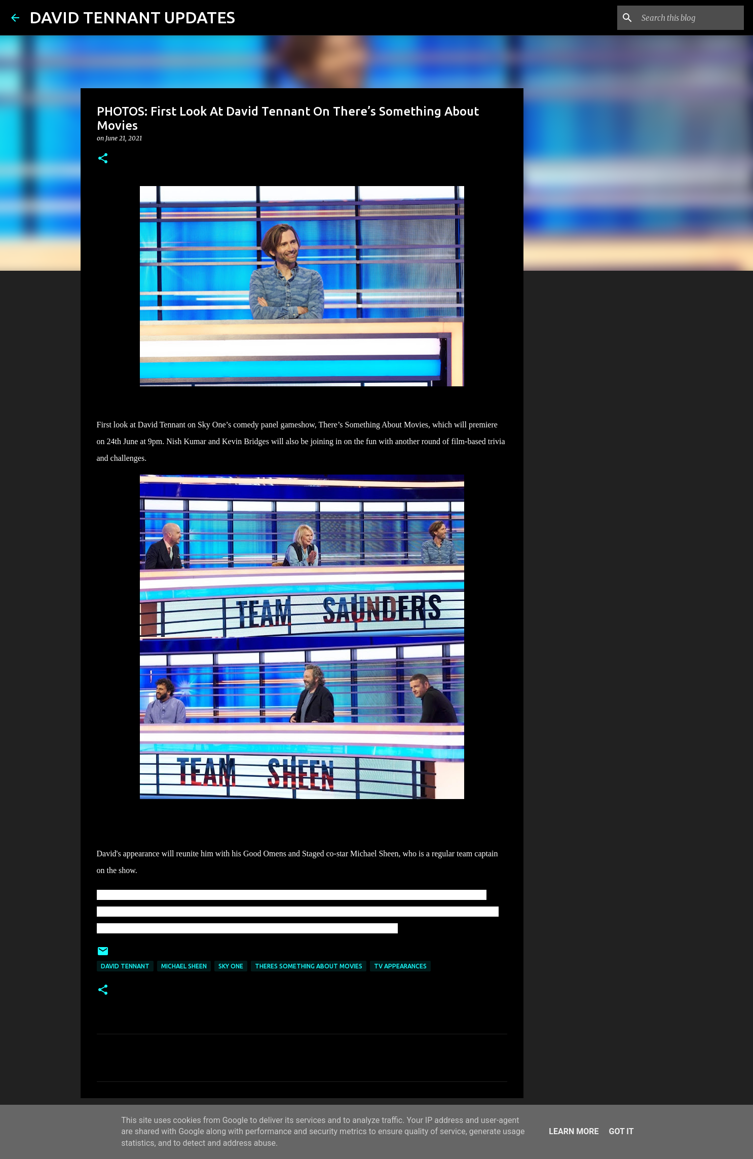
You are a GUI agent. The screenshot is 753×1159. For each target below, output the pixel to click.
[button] (103, 159)
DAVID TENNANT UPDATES (132, 17)
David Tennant (125, 966)
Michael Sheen (184, 966)
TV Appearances (400, 966)
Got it (621, 1131)
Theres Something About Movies (308, 966)
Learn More (573, 1131)
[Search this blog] (690, 18)
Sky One (230, 966)
